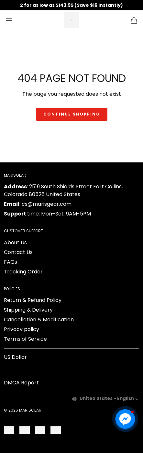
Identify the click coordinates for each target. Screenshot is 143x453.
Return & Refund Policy (32, 300)
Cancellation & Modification (39, 319)
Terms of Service (25, 339)
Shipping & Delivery (28, 310)
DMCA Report (21, 382)
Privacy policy (21, 329)
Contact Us (18, 252)
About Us (15, 242)
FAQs (10, 262)
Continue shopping (71, 114)
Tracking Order (23, 271)
